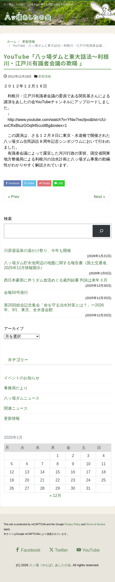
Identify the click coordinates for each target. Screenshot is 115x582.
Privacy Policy (73, 524)
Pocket (44, 183)
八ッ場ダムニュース (21, 398)
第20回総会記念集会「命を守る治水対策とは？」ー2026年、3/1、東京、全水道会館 (54, 307)
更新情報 (44, 76)
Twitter (29, 183)
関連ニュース (16, 408)
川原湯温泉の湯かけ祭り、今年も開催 (37, 250)
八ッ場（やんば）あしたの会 (50, 565)
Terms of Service (95, 524)
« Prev (13, 197)
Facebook (12, 183)
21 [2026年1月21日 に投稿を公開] (42, 480)
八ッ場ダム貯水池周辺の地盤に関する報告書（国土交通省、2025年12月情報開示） (57, 265)
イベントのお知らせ (21, 378)
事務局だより (16, 388)
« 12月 (55, 495)
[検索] (101, 231)
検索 (8, 219)
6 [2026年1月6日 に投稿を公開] (27, 464)
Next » (99, 197)
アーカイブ (14, 328)
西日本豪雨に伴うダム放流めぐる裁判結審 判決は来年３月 (55, 280)
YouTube (88, 550)
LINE (58, 183)
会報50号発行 (16, 292)
